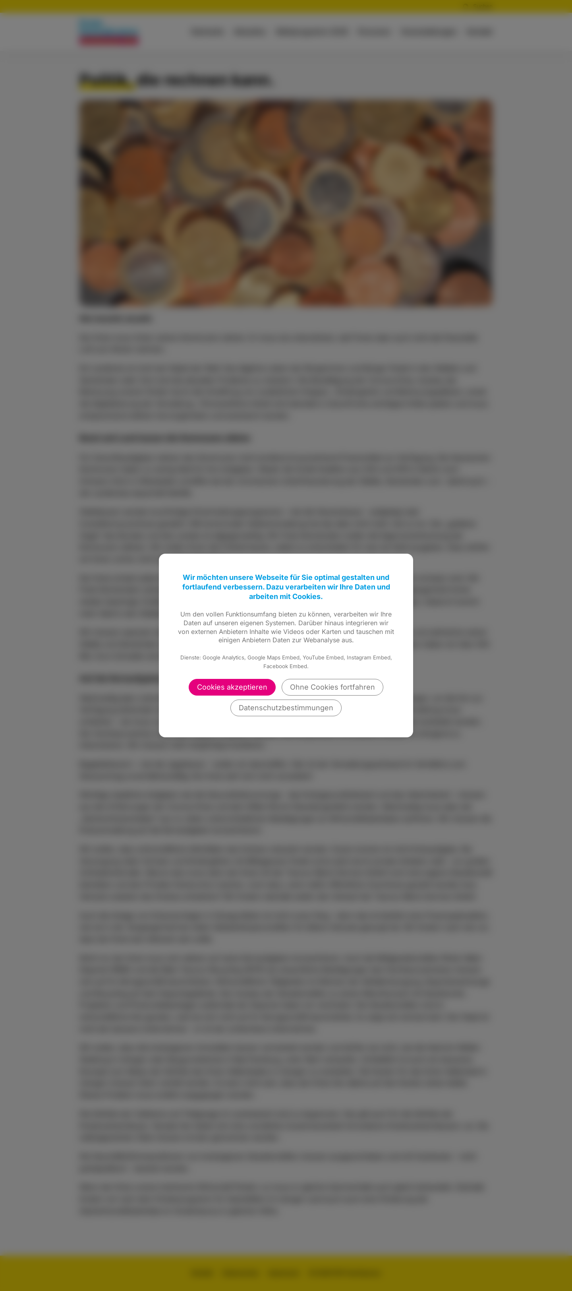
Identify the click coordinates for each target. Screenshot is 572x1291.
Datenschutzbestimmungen (286, 708)
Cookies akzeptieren (232, 687)
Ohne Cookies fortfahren (332, 687)
